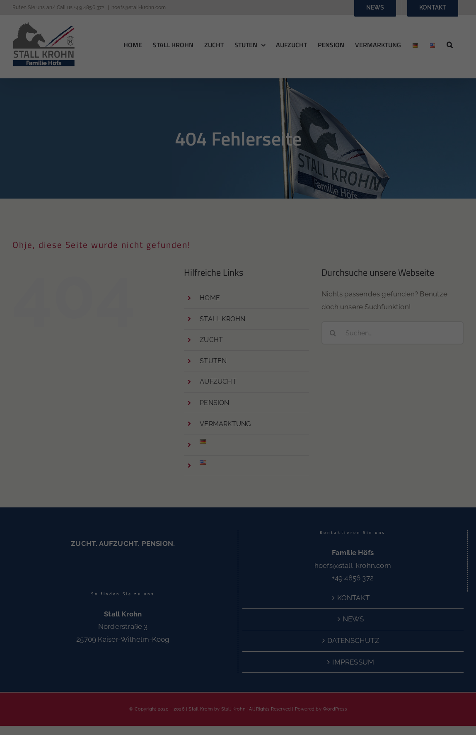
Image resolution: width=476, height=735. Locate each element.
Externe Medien (258, 702)
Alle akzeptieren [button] (416, 609)
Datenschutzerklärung (160, 684)
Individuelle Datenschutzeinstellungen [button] (424, 694)
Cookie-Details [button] (389, 716)
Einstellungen (318, 684)
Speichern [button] (416, 633)
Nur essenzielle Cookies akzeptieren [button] (416, 662)
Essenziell (86, 702)
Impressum (416, 722)
